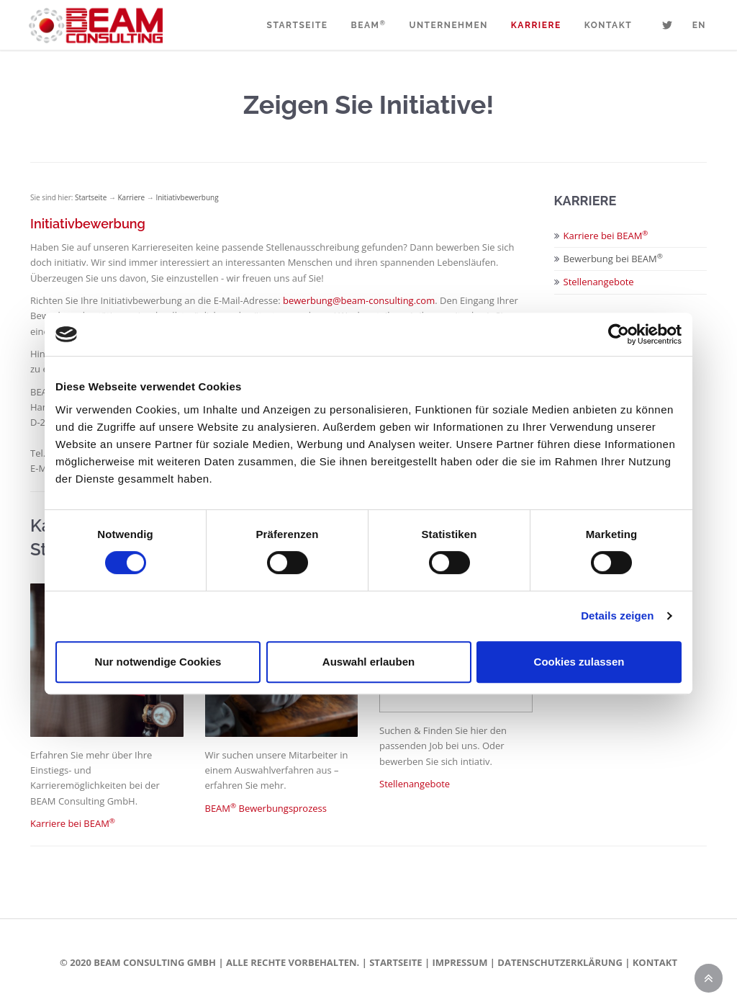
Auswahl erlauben (368, 661)
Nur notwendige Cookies (158, 661)
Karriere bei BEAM (72, 823)
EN (699, 25)
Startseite (297, 25)
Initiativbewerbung (186, 197)
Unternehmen (448, 25)
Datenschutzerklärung (559, 962)
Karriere (536, 25)
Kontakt (608, 25)
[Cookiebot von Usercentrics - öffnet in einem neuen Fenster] (619, 334)
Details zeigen (617, 615)
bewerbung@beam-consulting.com (359, 300)
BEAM (368, 25)
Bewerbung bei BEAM (613, 258)
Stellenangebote (414, 783)
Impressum (459, 962)
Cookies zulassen (579, 661)
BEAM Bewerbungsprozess (266, 808)
